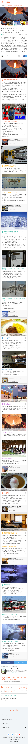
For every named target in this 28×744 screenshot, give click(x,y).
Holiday (6, 2)
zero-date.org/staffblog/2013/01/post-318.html (11, 455)
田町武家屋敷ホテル (10, 533)
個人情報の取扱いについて (19, 737)
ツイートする (20, 663)
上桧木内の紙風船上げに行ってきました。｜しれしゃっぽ (11, 400)
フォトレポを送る (23, 687)
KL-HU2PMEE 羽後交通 (6, 610)
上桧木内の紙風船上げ (11, 79)
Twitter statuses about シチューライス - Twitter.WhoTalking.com (11, 334)
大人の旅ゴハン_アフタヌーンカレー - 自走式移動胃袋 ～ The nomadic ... (13, 489)
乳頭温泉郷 (7, 584)
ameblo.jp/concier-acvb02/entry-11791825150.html (11, 401)
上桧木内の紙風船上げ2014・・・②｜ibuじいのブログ (11, 428)
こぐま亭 (7, 338)
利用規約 (10, 737)
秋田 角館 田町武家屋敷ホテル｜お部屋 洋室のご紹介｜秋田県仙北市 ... (13, 529)
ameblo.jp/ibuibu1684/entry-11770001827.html (12, 429)
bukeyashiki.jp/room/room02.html (8, 530)
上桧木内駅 (7, 404)
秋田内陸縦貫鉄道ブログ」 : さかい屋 (8, 188)
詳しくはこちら (8, 691)
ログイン (24, 1)
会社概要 (5, 737)
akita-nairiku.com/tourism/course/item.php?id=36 (11, 229)
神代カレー (7, 493)
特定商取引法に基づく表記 (14, 739)
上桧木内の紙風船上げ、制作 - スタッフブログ (10, 454)
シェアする (7, 663)
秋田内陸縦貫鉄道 (10, 166)
